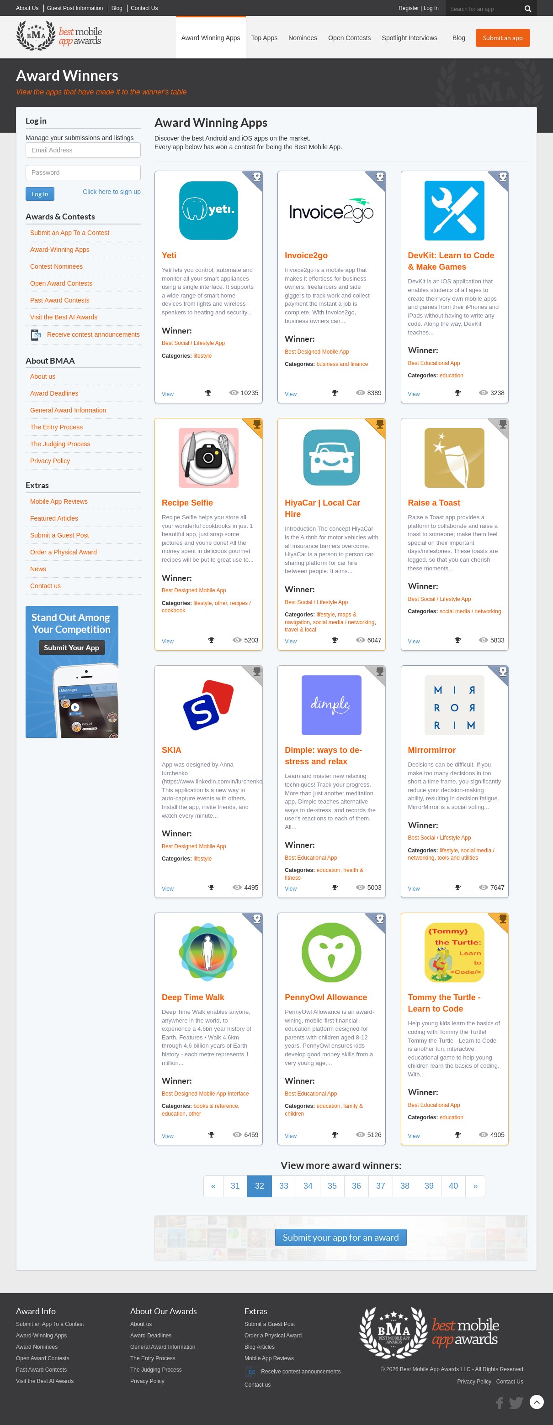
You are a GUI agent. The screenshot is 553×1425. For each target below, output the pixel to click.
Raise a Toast (434, 502)
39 (429, 1185)
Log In (431, 8)
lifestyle (202, 356)
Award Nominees (37, 1347)
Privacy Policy (50, 461)
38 (404, 1185)
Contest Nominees (56, 266)
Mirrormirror (432, 750)
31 (235, 1185)
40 (453, 1185)
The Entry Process (56, 427)
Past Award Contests (60, 300)
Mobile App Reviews (59, 501)
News (38, 569)
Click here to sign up (112, 191)
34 (308, 1185)
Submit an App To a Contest (69, 232)
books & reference (215, 1106)
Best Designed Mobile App (317, 352)
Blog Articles (260, 1347)
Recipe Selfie (187, 502)
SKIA (171, 750)
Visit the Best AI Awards (63, 317)
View (168, 394)
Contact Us (509, 1381)
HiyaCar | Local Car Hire (322, 508)
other (221, 603)
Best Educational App (434, 363)
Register (409, 8)
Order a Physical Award (63, 552)
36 (356, 1185)
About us (42, 376)
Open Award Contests (61, 283)
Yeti (169, 255)
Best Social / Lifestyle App (193, 343)
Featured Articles (54, 518)
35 (332, 1185)
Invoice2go (306, 255)
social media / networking (344, 622)
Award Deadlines (54, 393)
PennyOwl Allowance (326, 997)
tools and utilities (457, 858)
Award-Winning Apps (60, 249)
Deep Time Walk (193, 997)
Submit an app (503, 38)
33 (283, 1185)
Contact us (45, 586)
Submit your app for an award (341, 1237)
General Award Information (68, 410)
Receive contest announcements (85, 334)
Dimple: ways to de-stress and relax (323, 756)
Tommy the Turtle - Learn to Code (444, 1003)
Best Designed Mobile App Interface (205, 1094)
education (451, 375)
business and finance (342, 364)
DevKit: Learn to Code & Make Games (451, 261)
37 (380, 1185)
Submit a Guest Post (59, 535)
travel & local (300, 629)
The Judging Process (60, 444)
